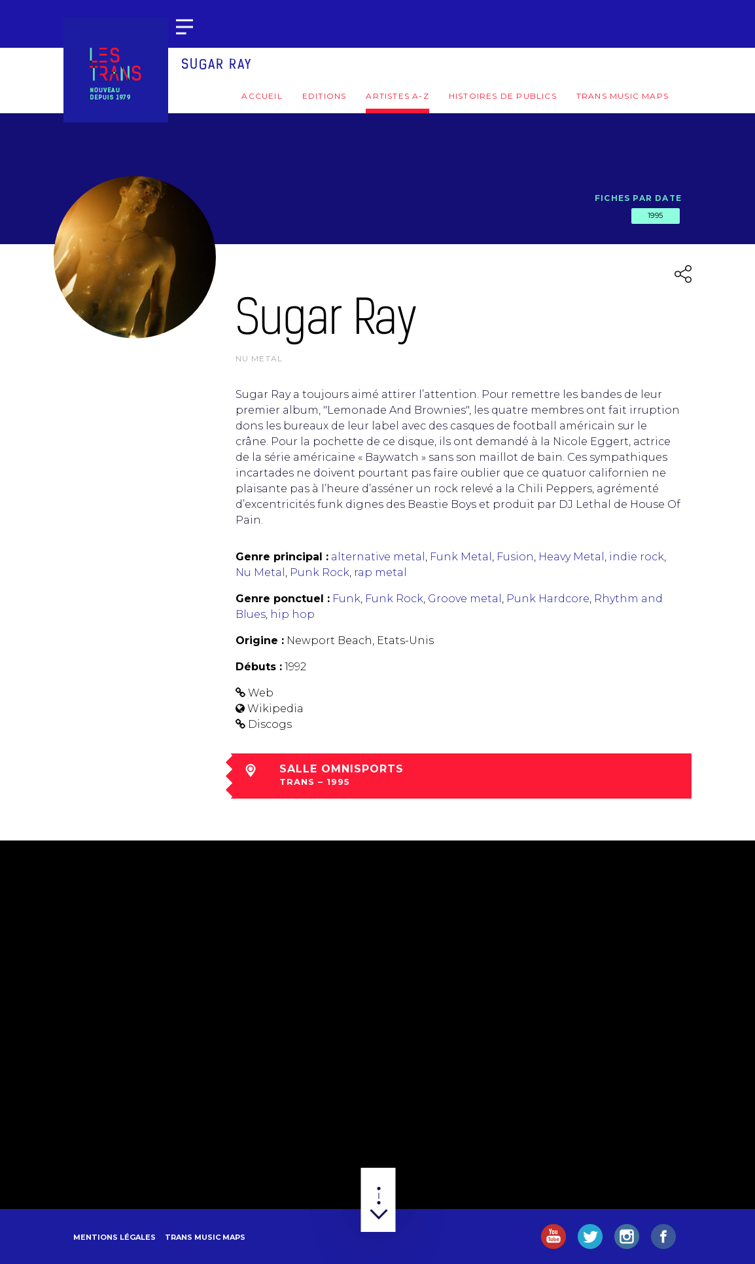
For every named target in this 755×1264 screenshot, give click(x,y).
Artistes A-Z (397, 96)
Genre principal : (282, 557)
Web (260, 693)
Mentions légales (114, 1237)
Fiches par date (638, 198)
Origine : (260, 640)
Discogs (270, 724)
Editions (324, 96)
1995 (655, 215)
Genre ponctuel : (283, 598)
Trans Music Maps (622, 96)
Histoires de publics (503, 96)
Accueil (261, 96)
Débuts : (259, 666)
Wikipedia (275, 708)
